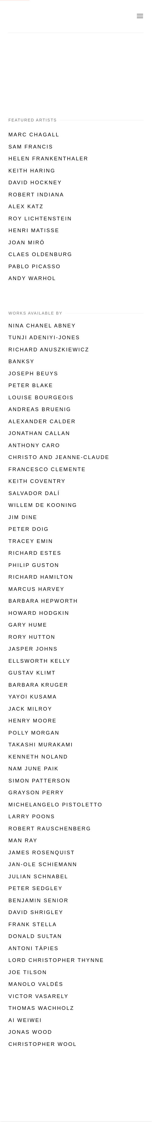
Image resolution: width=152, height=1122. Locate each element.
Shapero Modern (39, 16)
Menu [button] (139, 16)
